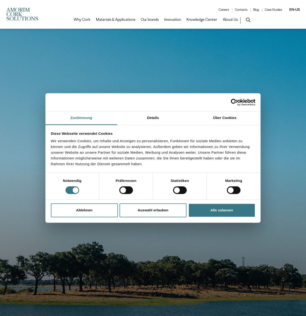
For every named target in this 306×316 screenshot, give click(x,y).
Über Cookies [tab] (224, 118)
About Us (230, 20)
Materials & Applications (115, 20)
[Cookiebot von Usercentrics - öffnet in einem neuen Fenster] (234, 102)
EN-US (294, 9)
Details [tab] (153, 118)
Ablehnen (84, 210)
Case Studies (273, 9)
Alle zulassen (221, 210)
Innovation (172, 20)
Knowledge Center (201, 20)
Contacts (241, 9)
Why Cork (82, 20)
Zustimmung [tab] (81, 118)
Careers (224, 9)
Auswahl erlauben (153, 210)
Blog (256, 9)
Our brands (150, 20)
